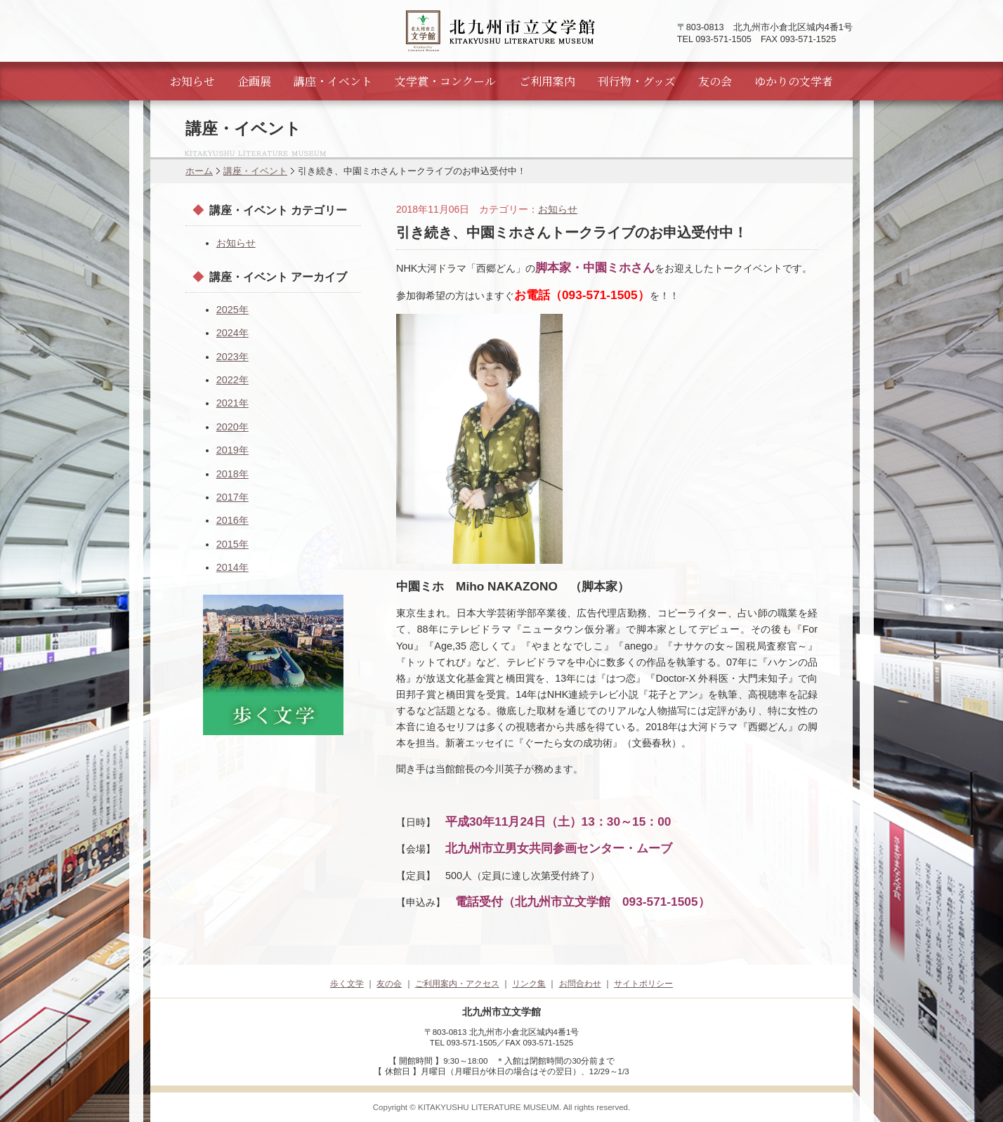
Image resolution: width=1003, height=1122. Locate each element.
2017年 (232, 497)
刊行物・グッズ (637, 81)
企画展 (254, 81)
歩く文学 (347, 983)
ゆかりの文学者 (793, 81)
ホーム (199, 171)
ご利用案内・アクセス (457, 983)
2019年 (232, 450)
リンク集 (529, 983)
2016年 (232, 520)
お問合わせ (580, 983)
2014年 (232, 567)
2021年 (232, 403)
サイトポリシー (643, 983)
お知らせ (192, 81)
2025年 (232, 309)
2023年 (232, 356)
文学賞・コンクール (445, 81)
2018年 (232, 474)
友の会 (715, 81)
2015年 (232, 544)
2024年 (232, 332)
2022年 (232, 379)
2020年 (232, 427)
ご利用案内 (547, 81)
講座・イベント (333, 81)
